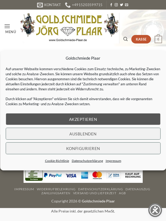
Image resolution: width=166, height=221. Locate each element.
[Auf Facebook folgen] (111, 5)
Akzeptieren (83, 119)
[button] (10, 28)
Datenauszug (137, 189)
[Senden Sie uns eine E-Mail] (126, 5)
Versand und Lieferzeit (94, 193)
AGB (122, 193)
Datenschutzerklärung (87, 161)
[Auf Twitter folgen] (121, 5)
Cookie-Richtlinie (57, 161)
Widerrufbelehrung (56, 189)
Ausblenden (83, 133)
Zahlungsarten (55, 193)
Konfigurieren (83, 148)
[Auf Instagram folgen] (116, 5)
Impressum (113, 161)
